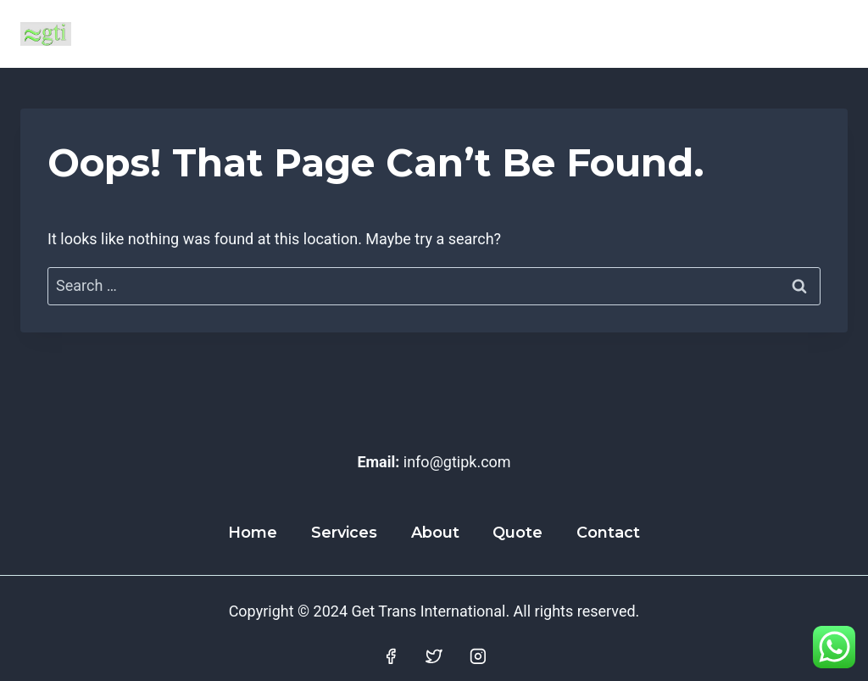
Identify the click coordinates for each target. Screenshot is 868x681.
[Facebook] (391, 656)
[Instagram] (478, 656)
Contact (608, 532)
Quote (517, 532)
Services (344, 532)
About (435, 532)
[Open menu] (828, 33)
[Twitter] (434, 656)
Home (252, 532)
